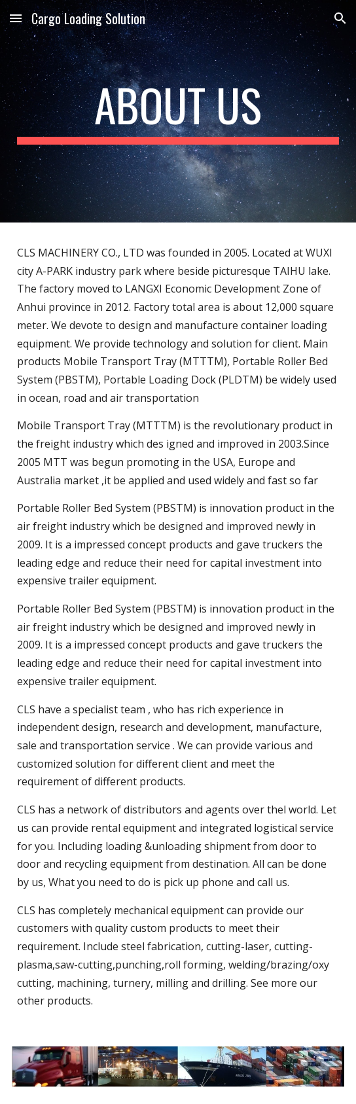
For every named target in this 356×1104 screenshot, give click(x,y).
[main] (178, 111)
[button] (15, 18)
